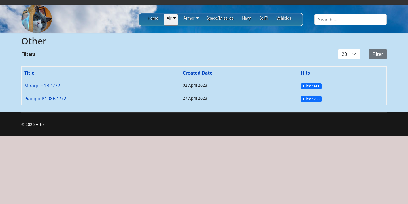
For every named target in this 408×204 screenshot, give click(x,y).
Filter (377, 54)
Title (29, 73)
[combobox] (350, 19)
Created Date (197, 73)
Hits (305, 73)
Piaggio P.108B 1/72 (45, 98)
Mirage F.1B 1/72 (42, 85)
